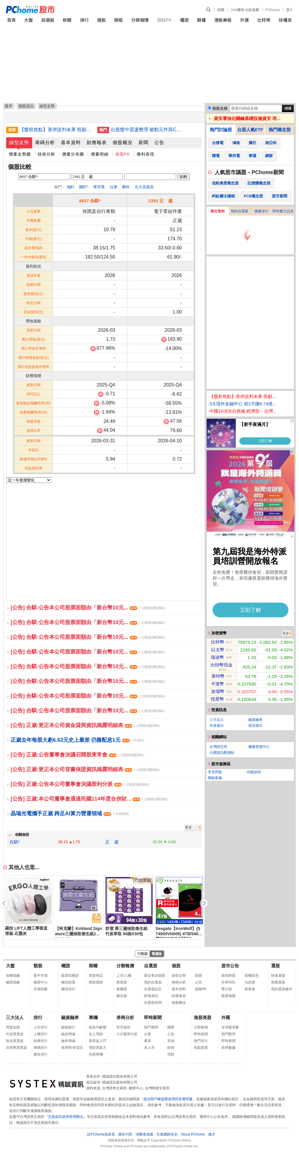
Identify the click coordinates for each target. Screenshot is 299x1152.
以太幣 (217, 649)
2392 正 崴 (160, 200)
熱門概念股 (280, 129)
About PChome (193, 1134)
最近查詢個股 (154, 975)
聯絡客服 (215, 778)
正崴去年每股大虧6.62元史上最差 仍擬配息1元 (77, 740)
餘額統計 (68, 1027)
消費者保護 (144, 1134)
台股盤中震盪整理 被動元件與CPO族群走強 (147, 129)
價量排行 (261, 211)
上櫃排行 (41, 1034)
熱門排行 (201, 1041)
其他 (170, 1041)
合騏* (14, 841)
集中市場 (41, 975)
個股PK (164, 20)
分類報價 (140, 20)
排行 (84, 20)
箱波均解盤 (97, 1027)
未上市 (149, 1048)
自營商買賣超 (16, 1048)
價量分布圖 (73, 154)
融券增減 (68, 1041)
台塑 (113, 187)
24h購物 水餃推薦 (245, 9)
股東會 (250, 989)
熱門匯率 (228, 1034)
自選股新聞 (153, 1003)
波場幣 (217, 691)
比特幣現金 (222, 664)
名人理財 (96, 1034)
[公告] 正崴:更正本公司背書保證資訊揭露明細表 (85, 769)
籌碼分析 (45, 142)
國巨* (83, 187)
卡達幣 (217, 683)
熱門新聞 (151, 1027)
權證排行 (68, 989)
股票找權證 (70, 975)
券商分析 (125, 1017)
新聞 (220, 9)
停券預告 (228, 982)
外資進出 (217, 725)
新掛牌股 (228, 975)
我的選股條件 (281, 989)
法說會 (250, 982)
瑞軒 (70, 187)
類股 (118, 20)
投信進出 (255, 725)
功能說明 (254, 772)
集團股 (121, 989)
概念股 (121, 996)
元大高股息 (144, 187)
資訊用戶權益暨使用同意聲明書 (168, 1099)
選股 (101, 20)
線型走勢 (19, 142)
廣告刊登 (125, 1134)
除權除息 (252, 975)
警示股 (226, 989)
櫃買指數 (13, 982)
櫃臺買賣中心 (259, 747)
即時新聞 (153, 1017)
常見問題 (215, 772)
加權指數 (13, 975)
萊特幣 (218, 675)
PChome (272, 9)
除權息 (285, 20)
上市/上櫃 (123, 975)
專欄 (93, 1017)
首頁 (11, 20)
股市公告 (230, 965)
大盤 (28, 20)
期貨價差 (96, 982)
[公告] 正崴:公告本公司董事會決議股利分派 (80, 784)
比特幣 (263, 20)
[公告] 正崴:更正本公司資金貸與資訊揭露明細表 (85, 725)
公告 (159, 142)
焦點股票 (201, 1048)
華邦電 (99, 187)
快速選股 (278, 975)
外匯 (244, 20)
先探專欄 (96, 1054)
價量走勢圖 (20, 154)
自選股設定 (153, 989)
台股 (147, 1034)
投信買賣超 (15, 1041)
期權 (201, 20)
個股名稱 (220, 108)
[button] (204, 903)
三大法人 (217, 720)
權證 (184, 20)
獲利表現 (145, 154)
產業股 (121, 982)
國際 (170, 1027)
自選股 (47, 20)
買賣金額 (13, 1027)
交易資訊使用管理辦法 (65, 1117)
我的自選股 (239, 211)
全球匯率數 (230, 1027)
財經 (170, 1048)
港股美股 (223, 20)
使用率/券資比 (72, 1048)
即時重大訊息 (283, 211)
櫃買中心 (41, 982)
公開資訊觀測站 (222, 753)
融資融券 (255, 720)
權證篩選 (68, 982)
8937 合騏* (90, 200)
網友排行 (41, 1054)
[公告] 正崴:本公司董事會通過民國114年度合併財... (89, 799)
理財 (170, 1054)
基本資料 (71, 142)
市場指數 (41, 989)
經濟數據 (228, 1048)
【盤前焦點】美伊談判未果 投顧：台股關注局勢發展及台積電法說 (56, 129)
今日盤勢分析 (127, 1034)
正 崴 (111, 841)
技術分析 (46, 154)
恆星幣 (217, 698)
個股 (176, 965)
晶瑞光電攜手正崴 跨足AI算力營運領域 (70, 813)
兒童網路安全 (167, 1134)
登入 (289, 9)
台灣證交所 (218, 747)
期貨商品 (96, 975)
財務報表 (97, 142)
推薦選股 (278, 982)
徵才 (211, 1134)
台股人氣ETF (250, 129)
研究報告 (123, 1027)
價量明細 (99, 154)
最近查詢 (218, 211)
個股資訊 (26, 106)
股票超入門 (97, 1041)
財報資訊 (151, 996)
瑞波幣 (217, 657)
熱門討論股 (221, 129)
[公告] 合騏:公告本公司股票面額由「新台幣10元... (88, 608)
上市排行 (41, 1027)
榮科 (126, 187)
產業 (147, 1041)
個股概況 (123, 142)
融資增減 (68, 1034)
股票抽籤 (228, 996)
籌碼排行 (41, 1048)
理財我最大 (97, 1048)
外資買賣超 (15, 1034)
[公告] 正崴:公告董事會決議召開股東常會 (77, 755)
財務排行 (41, 1041)
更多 (188, 827)
